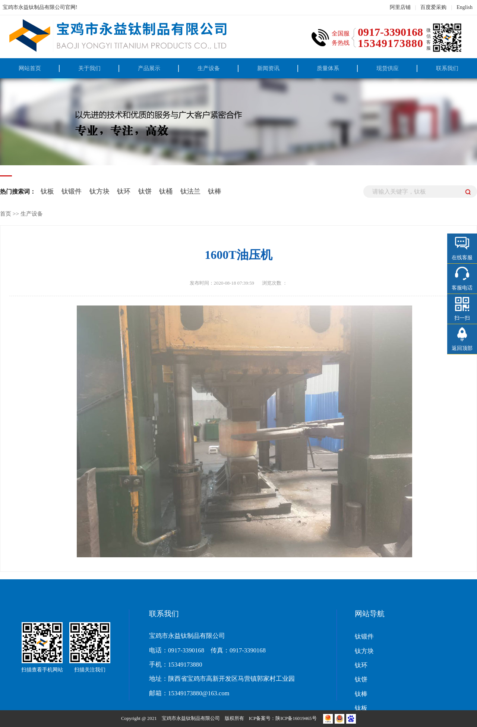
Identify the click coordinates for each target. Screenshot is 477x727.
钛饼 (145, 191)
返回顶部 (462, 348)
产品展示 (149, 68)
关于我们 (89, 68)
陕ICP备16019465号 (296, 718)
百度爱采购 (433, 7)
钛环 (123, 191)
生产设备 (209, 68)
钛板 (47, 191)
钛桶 (166, 191)
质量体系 (328, 68)
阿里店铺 (400, 7)
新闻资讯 (268, 68)
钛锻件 (71, 191)
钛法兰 (190, 191)
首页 (5, 213)
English (465, 7)
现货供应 (387, 68)
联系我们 (447, 68)
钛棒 (214, 191)
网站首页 (30, 68)
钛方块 (99, 191)
